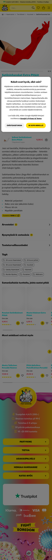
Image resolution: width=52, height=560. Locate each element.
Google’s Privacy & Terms (31, 118)
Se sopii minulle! (35, 125)
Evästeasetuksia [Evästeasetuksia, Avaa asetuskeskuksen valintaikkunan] (14, 125)
